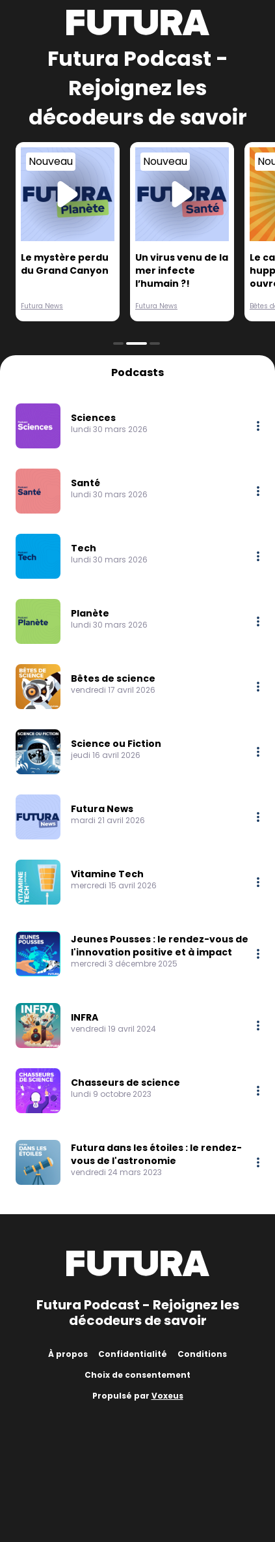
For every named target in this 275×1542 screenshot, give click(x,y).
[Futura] (137, 22)
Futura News (42, 306)
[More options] (258, 426)
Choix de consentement (137, 1374)
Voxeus (167, 1395)
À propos (68, 1354)
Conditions (202, 1354)
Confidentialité (132, 1354)
